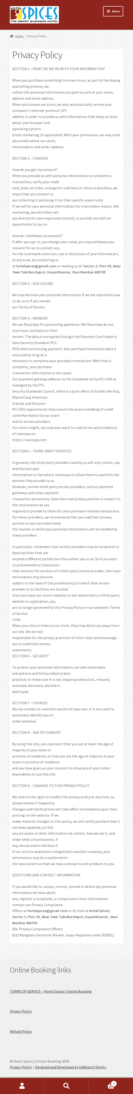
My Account (22, 1086)
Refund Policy (21, 1031)
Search (66, 1086)
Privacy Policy (21, 1011)
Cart (103, 1083)
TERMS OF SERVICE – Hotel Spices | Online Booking (51, 991)
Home (19, 36)
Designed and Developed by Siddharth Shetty (70, 1067)
